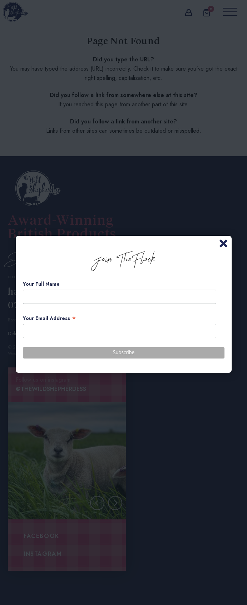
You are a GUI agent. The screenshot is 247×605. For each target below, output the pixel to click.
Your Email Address (49, 318)
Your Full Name (41, 284)
